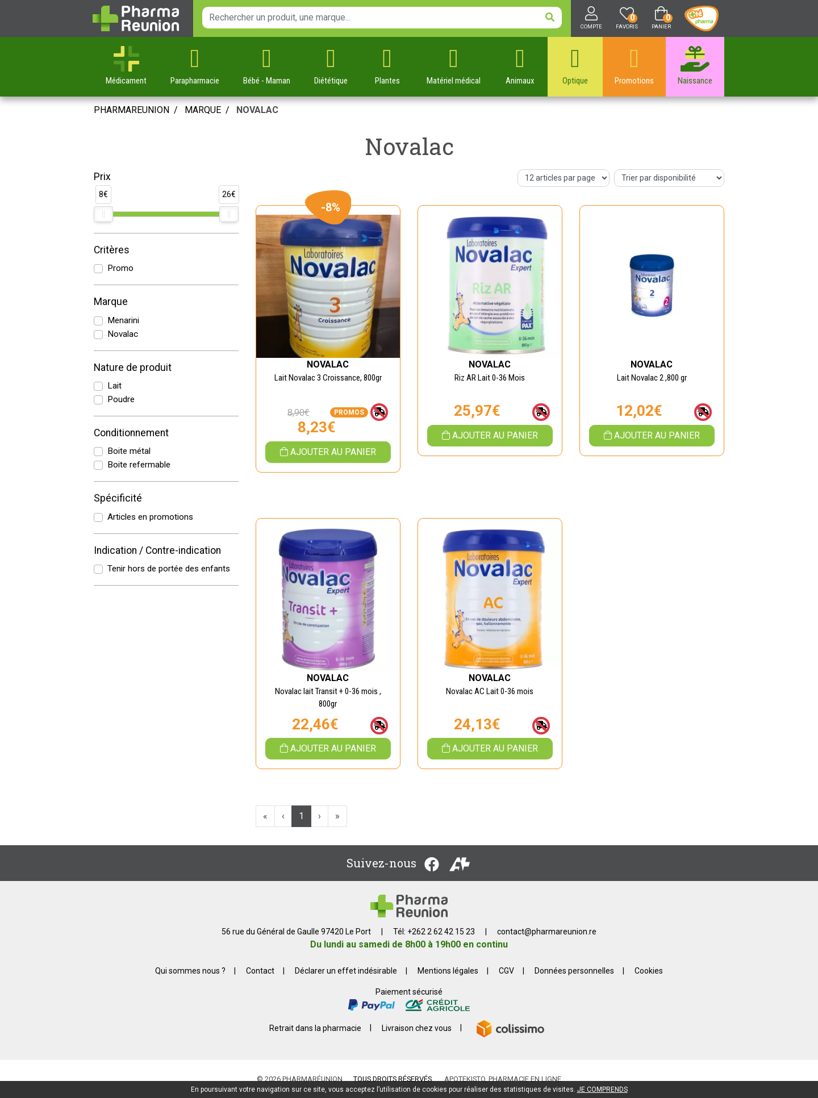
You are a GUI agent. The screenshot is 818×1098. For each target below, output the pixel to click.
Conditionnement (131, 433)
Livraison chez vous (417, 1027)
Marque (203, 110)
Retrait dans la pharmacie (315, 1027)
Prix (102, 176)
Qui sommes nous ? (190, 970)
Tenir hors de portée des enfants (168, 568)
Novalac (122, 334)
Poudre (121, 399)
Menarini (123, 320)
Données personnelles (574, 970)
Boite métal (129, 451)
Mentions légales (448, 970)
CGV (506, 970)
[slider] (103, 214)
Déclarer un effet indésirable (346, 970)
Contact (260, 970)
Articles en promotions (150, 517)
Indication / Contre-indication (157, 550)
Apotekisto (502, 1079)
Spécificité (118, 498)
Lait (114, 386)
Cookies (649, 970)
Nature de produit (133, 367)
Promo (120, 268)
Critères (112, 250)
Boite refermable (138, 465)
